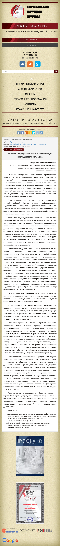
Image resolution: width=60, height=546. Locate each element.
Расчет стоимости (30, 40)
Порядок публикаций (30, 84)
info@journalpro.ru (30, 58)
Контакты (30, 104)
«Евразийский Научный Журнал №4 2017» (27, 144)
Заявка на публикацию (30, 26)
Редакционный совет (30, 109)
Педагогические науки (17, 142)
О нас (30, 79)
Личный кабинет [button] (30, 45)
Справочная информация (30, 99)
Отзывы (30, 94)
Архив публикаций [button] (30, 89)
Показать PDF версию (13, 149)
